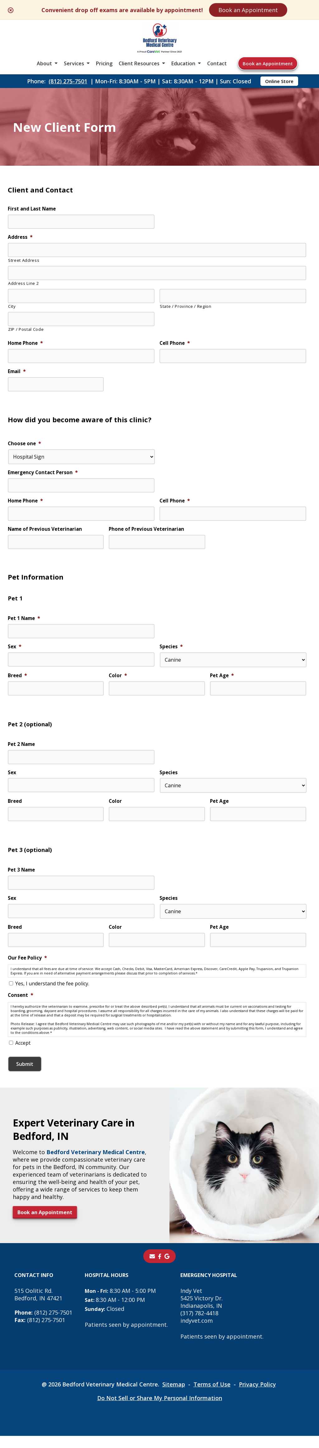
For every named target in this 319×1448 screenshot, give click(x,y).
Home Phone (26, 344)
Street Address (23, 261)
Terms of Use (212, 1396)
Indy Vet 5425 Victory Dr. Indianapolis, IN (202, 1310)
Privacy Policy (257, 1396)
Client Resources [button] (139, 63)
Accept (23, 1055)
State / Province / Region (186, 307)
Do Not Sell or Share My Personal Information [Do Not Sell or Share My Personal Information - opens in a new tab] (159, 1410)
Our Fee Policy (28, 966)
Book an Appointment (248, 10)
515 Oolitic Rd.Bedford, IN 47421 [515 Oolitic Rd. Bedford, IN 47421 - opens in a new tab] (38, 1306)
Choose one (25, 446)
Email (17, 372)
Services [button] (74, 63)
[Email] (152, 1268)
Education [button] (183, 63)
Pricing (104, 63)
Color (118, 681)
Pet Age (222, 681)
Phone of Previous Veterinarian (148, 532)
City (12, 307)
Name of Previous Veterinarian (47, 532)
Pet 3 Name (22, 877)
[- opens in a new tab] (159, 1268)
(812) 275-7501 (68, 81)
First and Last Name (33, 209)
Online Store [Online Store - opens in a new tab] (279, 81)
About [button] (44, 63)
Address (20, 237)
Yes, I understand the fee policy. (52, 993)
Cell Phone (175, 344)
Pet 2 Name (22, 750)
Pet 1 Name (25, 623)
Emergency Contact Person (44, 475)
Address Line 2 (23, 284)
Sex (15, 651)
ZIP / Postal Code (26, 330)
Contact (217, 63)
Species (171, 651)
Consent (21, 1005)
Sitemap (173, 1396)
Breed (18, 681)
